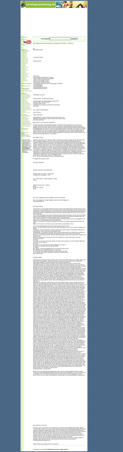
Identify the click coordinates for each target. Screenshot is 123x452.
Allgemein (25, 117)
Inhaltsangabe (26, 122)
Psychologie (26, 73)
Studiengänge (26, 94)
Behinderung (26, 106)
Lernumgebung (26, 121)
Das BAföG (25, 98)
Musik (24, 68)
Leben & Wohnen (27, 104)
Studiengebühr (26, 97)
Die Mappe (25, 102)
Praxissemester (26, 107)
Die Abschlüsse (26, 108)
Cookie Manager (26, 136)
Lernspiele (25, 119)
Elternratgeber (26, 118)
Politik (24, 72)
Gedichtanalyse (26, 124)
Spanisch (25, 77)
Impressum (25, 132)
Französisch (26, 58)
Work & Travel (26, 112)
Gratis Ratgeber (26, 116)
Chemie (25, 54)
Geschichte (25, 61)
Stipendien (25, 101)
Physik (24, 71)
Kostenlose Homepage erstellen (27, 90)
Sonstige (25, 74)
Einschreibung (26, 103)
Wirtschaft (25, 81)
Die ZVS (25, 99)
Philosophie (25, 69)
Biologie (25, 53)
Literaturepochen (27, 126)
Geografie (25, 59)
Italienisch (25, 63)
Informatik (25, 62)
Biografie (25, 52)
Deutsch (25, 56)
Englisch (25, 57)
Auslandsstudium (27, 96)
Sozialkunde (26, 76)
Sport (24, 78)
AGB (23, 133)
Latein (24, 66)
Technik (25, 79)
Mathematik (25, 67)
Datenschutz (25, 134)
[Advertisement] (54, 21)
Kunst (24, 64)
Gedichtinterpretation (27, 123)
